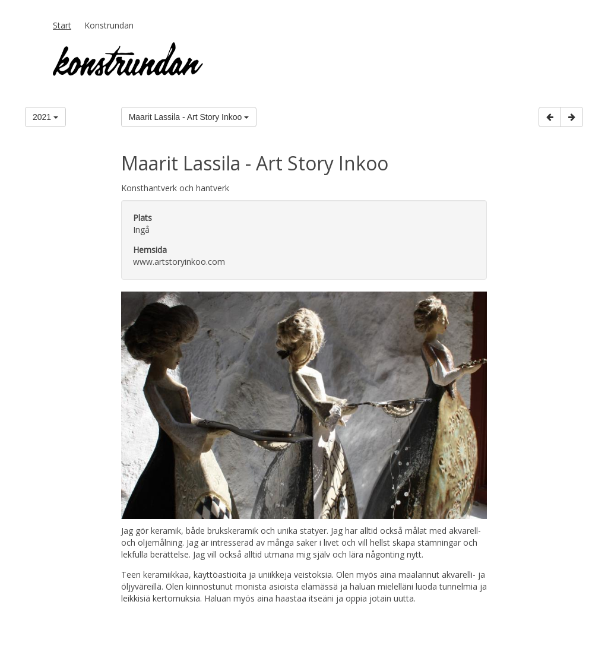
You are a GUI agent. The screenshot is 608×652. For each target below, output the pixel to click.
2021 (45, 117)
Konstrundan (109, 25)
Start (62, 25)
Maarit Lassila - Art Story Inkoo (189, 117)
